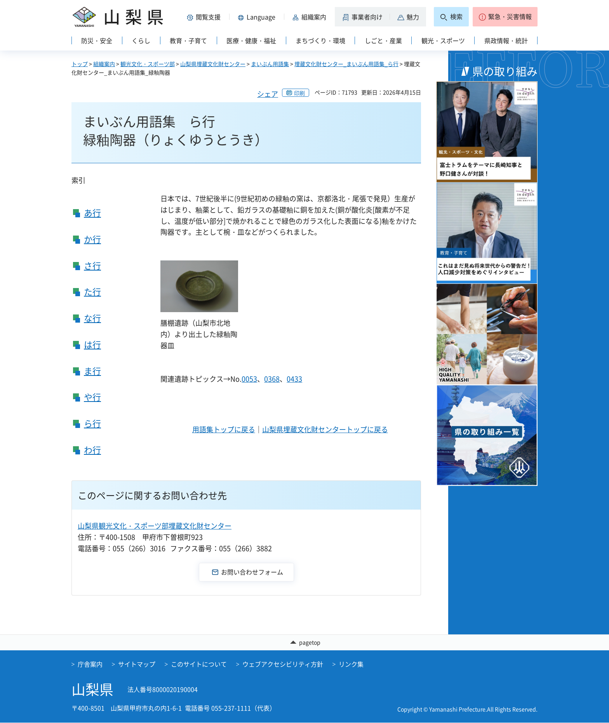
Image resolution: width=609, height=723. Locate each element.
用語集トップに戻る (223, 429)
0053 (249, 379)
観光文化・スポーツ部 (147, 64)
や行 (92, 396)
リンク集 (351, 664)
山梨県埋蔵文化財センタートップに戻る (325, 429)
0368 (272, 379)
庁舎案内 (90, 664)
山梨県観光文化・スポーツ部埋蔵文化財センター (154, 525)
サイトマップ (136, 664)
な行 (92, 317)
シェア (267, 94)
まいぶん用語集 (270, 64)
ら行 (92, 423)
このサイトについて (199, 664)
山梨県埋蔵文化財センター (212, 64)
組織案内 (104, 64)
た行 (92, 291)
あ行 (92, 212)
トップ (79, 64)
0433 (294, 379)
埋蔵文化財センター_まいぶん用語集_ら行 (346, 64)
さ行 (92, 265)
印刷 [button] (299, 93)
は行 (92, 344)
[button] (205, 16)
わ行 (92, 449)
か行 (92, 238)
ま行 (92, 370)
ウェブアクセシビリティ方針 (282, 664)
